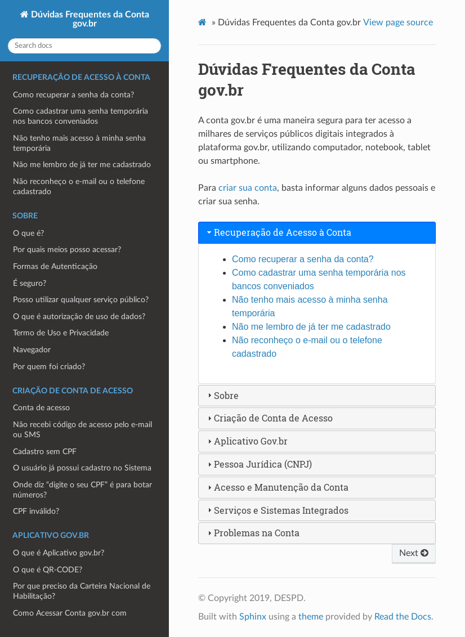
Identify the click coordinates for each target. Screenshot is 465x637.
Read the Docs (402, 616)
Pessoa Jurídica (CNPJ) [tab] (258, 464)
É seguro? (29, 283)
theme (310, 616)
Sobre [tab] (222, 395)
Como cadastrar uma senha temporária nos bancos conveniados (80, 116)
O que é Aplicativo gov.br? (58, 553)
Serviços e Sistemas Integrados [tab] (276, 510)
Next (413, 553)
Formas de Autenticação (55, 266)
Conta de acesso (41, 407)
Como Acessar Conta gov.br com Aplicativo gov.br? (70, 618)
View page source (398, 22)
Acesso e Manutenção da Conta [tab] (276, 487)
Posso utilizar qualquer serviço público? (81, 299)
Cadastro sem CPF (45, 451)
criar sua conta (247, 187)
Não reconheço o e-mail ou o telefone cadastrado (79, 186)
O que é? (28, 233)
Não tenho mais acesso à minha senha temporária (79, 143)
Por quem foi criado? (49, 366)
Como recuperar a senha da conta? (73, 95)
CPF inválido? (36, 511)
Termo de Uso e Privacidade (61, 333)
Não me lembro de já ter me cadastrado (82, 164)
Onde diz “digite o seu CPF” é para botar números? (82, 490)
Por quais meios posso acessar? (67, 249)
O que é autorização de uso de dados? (79, 316)
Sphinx (252, 616)
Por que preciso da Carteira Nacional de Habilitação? (81, 591)
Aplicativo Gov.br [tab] (246, 441)
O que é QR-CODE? (47, 570)
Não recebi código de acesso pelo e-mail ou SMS (82, 429)
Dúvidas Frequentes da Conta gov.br (89, 19)
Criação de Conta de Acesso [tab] (269, 418)
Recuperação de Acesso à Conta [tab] (278, 232)
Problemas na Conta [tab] (252, 533)
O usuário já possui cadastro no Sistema (82, 468)
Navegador (32, 350)
